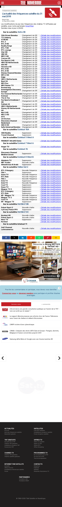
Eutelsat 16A (23, 129)
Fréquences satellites (10, 10)
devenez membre (26, 293)
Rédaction (37, 466)
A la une (6, 430)
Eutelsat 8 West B (25, 157)
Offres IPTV (37, 445)
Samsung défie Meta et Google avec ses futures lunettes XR (31, 339)
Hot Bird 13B (23, 204)
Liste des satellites (39, 430)
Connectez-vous (9, 293)
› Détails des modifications (50, 35)
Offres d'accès (8, 467)
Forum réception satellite (41, 434)
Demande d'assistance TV (41, 471)
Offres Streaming (39, 447)
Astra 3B (21, 32)
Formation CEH (23, 479)
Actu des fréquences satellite (13, 432)
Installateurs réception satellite (43, 432)
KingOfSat (29, 26)
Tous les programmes (40, 458)
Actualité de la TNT (9, 441)
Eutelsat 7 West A (25, 143)
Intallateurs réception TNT (12, 445)
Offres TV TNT (38, 443)
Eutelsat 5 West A (25, 137)
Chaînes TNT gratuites (10, 443)
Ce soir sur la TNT (39, 456)
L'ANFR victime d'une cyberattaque (22, 324)
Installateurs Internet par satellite (14, 469)
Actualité (7, 466)
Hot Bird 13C (23, 212)
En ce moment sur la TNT (41, 454)
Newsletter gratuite (10, 434)
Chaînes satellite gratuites (12, 456)
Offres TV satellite (39, 441)
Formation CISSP (24, 480)
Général (36, 469)
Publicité (36, 467)
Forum (6, 471)
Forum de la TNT (9, 447)
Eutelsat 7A (22, 149)
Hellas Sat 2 (22, 167)
